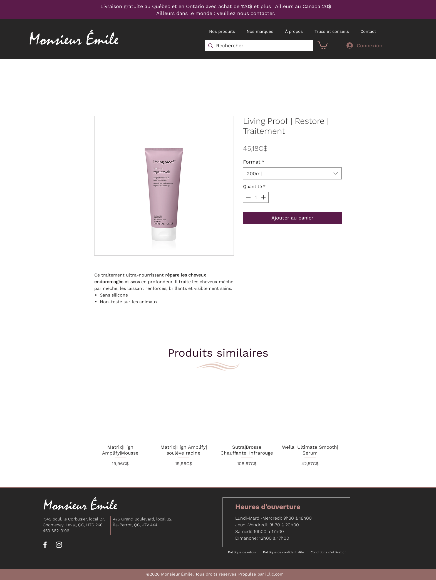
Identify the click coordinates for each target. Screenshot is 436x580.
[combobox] (292, 173)
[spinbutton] (256, 197)
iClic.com (274, 574)
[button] (323, 45)
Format (253, 162)
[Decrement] (248, 197)
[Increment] (264, 197)
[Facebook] (45, 544)
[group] (215, 426)
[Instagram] (59, 544)
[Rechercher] (258, 45)
